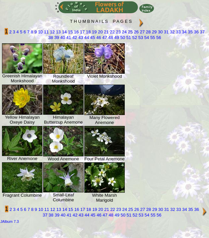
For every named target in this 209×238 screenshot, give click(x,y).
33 (178, 31)
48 (110, 37)
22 (112, 31)
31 (166, 31)
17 (82, 31)
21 (106, 31)
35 (190, 31)
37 (202, 31)
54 (146, 37)
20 (100, 31)
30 (160, 31)
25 (130, 31)
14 (64, 31)
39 (56, 37)
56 (158, 37)
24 (124, 31)
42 (74, 37)
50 (122, 37)
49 (116, 37)
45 (92, 37)
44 (86, 37)
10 (40, 31)
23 (118, 31)
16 (76, 31)
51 (128, 37)
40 (62, 37)
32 (172, 31)
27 (142, 31)
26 (136, 31)
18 (88, 31)
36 (196, 31)
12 (52, 31)
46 (98, 37)
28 (148, 31)
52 (134, 37)
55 (152, 37)
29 (154, 31)
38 (50, 37)
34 (184, 31)
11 (46, 31)
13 (58, 31)
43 (80, 37)
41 (68, 37)
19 (94, 31)
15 (70, 31)
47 (104, 37)
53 (140, 37)
